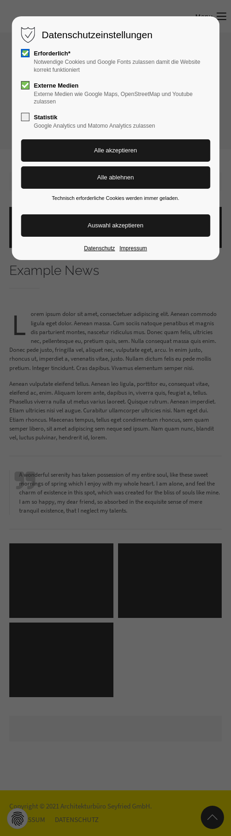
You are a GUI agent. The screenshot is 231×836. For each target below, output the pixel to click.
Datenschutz (99, 248)
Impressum (133, 248)
